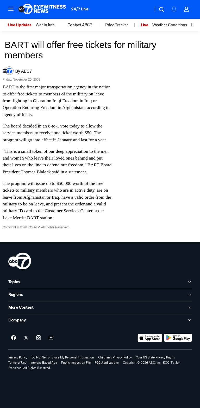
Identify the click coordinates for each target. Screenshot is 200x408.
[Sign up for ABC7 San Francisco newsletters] (51, 338)
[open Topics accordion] (100, 282)
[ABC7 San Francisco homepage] (42, 9)
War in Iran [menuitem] (45, 25)
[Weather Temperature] (145, 9)
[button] (10, 9)
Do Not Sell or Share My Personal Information (63, 357)
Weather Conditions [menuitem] (169, 25)
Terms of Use (17, 362)
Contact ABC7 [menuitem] (79, 25)
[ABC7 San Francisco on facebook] (13, 338)
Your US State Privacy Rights (155, 357)
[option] (22, 25)
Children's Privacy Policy (115, 357)
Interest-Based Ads (43, 362)
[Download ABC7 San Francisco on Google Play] (178, 338)
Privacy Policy (17, 357)
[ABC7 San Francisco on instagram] (38, 338)
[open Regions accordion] (100, 295)
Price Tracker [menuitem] (116, 25)
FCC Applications (107, 362)
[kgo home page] (19, 261)
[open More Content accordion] (100, 307)
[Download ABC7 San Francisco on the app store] (150, 338)
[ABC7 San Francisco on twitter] (26, 338)
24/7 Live (80, 9)
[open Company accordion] (100, 320)
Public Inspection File (76, 362)
